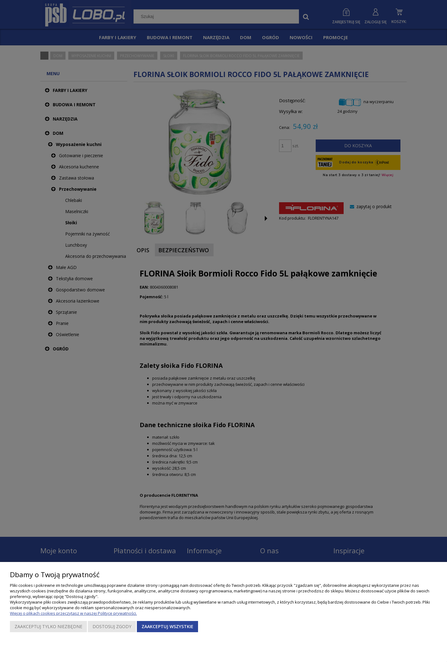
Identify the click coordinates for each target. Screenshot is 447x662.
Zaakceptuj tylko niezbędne (48, 626)
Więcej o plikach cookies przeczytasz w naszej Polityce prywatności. (73, 613)
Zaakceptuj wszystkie (167, 626)
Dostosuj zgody (112, 626)
